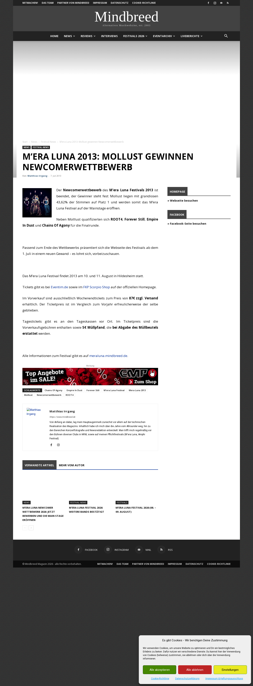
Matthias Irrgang (37, 175)
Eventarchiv (164, 36)
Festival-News (48, 141)
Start (24, 141)
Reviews (88, 36)
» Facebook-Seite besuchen (186, 223)
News (69, 36)
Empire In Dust (74, 390)
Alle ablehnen (194, 670)
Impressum (100, 2)
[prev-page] (24, 527)
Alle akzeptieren (160, 670)
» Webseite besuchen (182, 200)
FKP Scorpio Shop (96, 287)
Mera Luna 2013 (137, 390)
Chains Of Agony (53, 390)
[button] (226, 36)
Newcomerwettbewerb (49, 394)
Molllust (28, 394)
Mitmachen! (30, 2)
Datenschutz (119, 2)
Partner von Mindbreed (73, 2)
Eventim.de (59, 287)
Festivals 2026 (135, 36)
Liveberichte (192, 36)
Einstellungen (230, 670)
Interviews (109, 36)
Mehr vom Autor (71, 465)
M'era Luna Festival (114, 390)
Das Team (48, 2)
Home (54, 36)
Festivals (122, 502)
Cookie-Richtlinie (160, 678)
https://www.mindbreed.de (62, 417)
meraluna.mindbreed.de (108, 355)
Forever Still (93, 390)
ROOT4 (69, 394)
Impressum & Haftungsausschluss (224, 678)
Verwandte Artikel (39, 465)
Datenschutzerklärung (187, 678)
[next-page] (31, 527)
